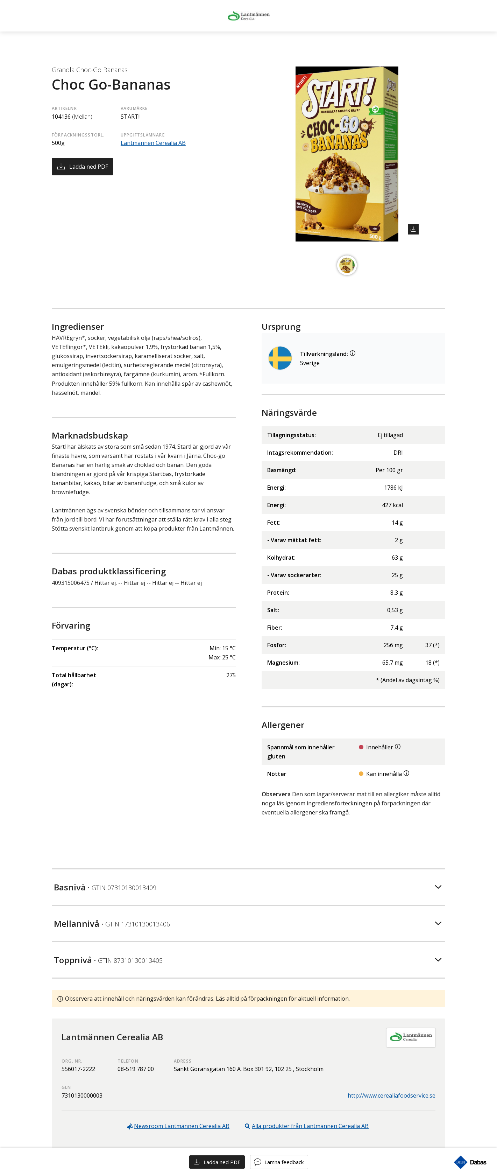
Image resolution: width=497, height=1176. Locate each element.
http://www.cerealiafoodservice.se (391, 1095)
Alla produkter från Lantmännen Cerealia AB (310, 1126)
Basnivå (105, 887)
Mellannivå (112, 923)
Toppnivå (108, 960)
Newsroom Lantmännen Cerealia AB (181, 1126)
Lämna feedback (284, 1162)
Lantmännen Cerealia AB (153, 143)
